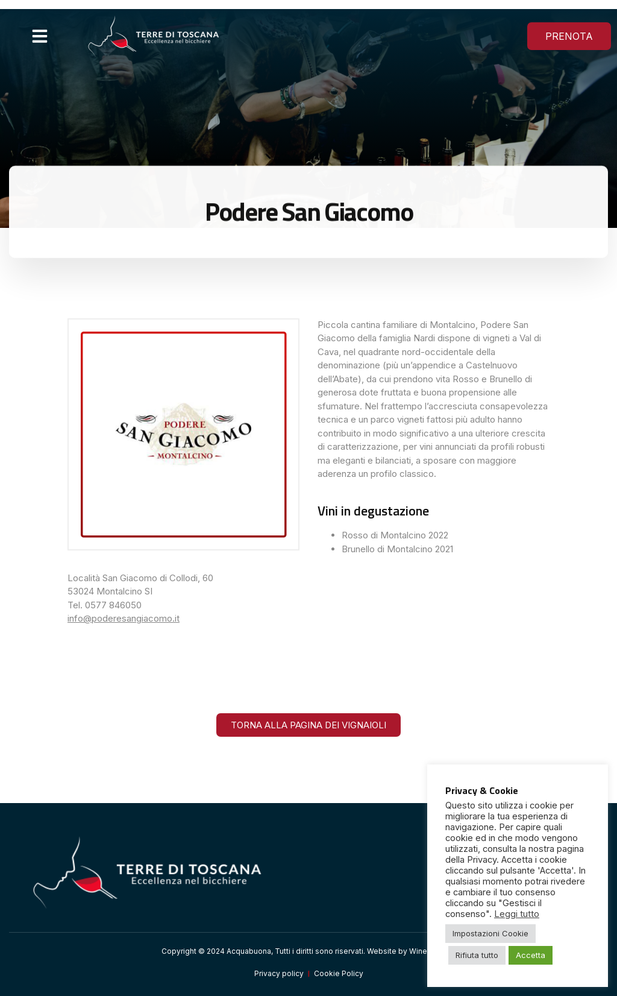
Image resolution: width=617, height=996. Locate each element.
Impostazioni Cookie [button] (490, 933)
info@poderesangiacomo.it (123, 618)
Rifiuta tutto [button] (477, 955)
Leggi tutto (516, 914)
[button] (39, 36)
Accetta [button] (530, 955)
